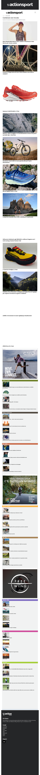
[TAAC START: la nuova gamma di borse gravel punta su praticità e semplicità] (20, 524)
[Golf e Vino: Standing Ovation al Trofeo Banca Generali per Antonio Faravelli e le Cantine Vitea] (20, 673)
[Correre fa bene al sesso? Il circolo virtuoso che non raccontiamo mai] (20, 423)
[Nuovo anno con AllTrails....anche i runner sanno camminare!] (20, 416)
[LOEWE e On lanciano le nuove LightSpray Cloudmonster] (20, 447)
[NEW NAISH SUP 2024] (20, 617)
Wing (4, 734)
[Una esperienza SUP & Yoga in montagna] (20, 624)
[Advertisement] (10, 702)
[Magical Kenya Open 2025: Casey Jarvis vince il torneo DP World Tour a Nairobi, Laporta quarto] (20, 680)
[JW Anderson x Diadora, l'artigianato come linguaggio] (20, 461)
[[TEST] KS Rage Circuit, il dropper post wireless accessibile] (20, 562)
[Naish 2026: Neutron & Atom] (20, 634)
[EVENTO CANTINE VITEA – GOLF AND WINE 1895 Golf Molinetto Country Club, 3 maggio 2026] (20, 666)
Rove (4, 729)
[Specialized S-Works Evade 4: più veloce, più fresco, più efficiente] (20, 517)
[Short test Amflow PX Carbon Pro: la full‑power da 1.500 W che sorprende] (20, 541)
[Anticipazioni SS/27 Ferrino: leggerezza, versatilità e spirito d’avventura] (20, 392)
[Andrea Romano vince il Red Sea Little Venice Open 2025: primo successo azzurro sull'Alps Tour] (20, 687)
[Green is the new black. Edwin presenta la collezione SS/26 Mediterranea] (20, 454)
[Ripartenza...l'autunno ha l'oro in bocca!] (20, 430)
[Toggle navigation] (35, 12)
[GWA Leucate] (20, 656)
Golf (4, 735)
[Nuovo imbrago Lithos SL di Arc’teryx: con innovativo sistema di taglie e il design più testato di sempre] (20, 406)
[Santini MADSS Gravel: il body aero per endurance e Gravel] (20, 510)
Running (5, 728)
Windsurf (5, 733)
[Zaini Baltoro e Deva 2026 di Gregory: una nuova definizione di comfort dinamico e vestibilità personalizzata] (20, 384)
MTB (3, 731)
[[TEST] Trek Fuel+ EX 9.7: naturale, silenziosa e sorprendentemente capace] (20, 548)
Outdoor (5, 726)
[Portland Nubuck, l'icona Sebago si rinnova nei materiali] (20, 468)
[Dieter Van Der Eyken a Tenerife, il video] (20, 610)
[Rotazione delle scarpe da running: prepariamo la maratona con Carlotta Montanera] (20, 437)
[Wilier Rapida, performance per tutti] (20, 531)
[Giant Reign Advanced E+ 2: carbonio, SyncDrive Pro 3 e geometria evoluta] (20, 555)
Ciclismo (5, 730)
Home (4, 15)
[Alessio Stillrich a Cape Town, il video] (20, 603)
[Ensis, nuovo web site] (20, 642)
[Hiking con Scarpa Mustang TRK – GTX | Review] (20, 399)
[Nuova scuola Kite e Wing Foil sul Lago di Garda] (20, 648)
